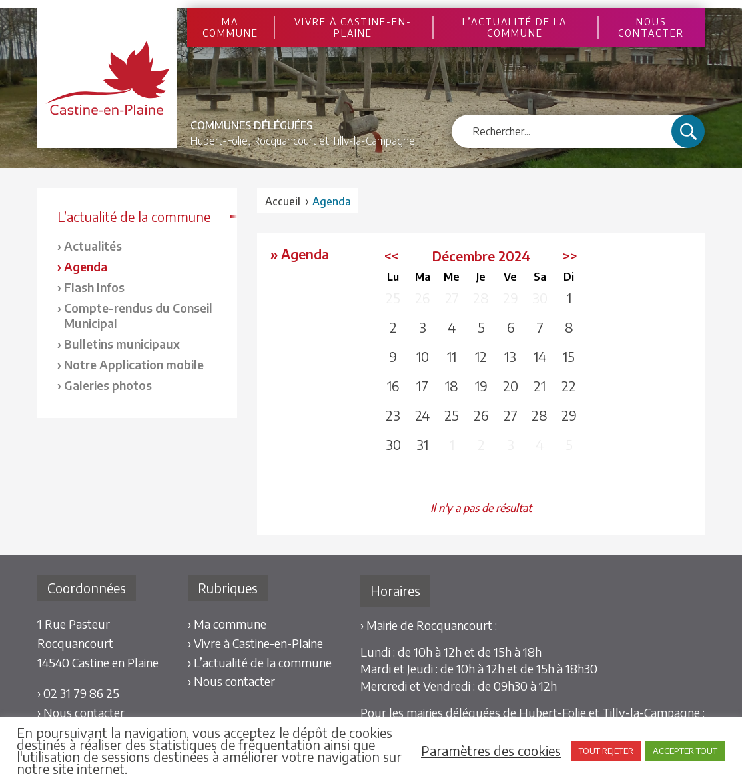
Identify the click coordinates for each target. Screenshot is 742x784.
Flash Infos (94, 287)
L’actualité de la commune (514, 27)
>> (570, 255)
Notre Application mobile (134, 364)
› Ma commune (227, 623)
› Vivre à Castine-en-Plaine (255, 643)
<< (391, 255)
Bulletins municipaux (122, 343)
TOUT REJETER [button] (606, 750)
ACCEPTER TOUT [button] (685, 750)
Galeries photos (108, 385)
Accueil (282, 201)
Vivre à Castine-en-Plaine (353, 27)
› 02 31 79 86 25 (78, 693)
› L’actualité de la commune (260, 662)
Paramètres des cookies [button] (491, 751)
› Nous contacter (81, 712)
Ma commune (230, 27)
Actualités (93, 245)
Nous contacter (651, 27)
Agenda (85, 266)
